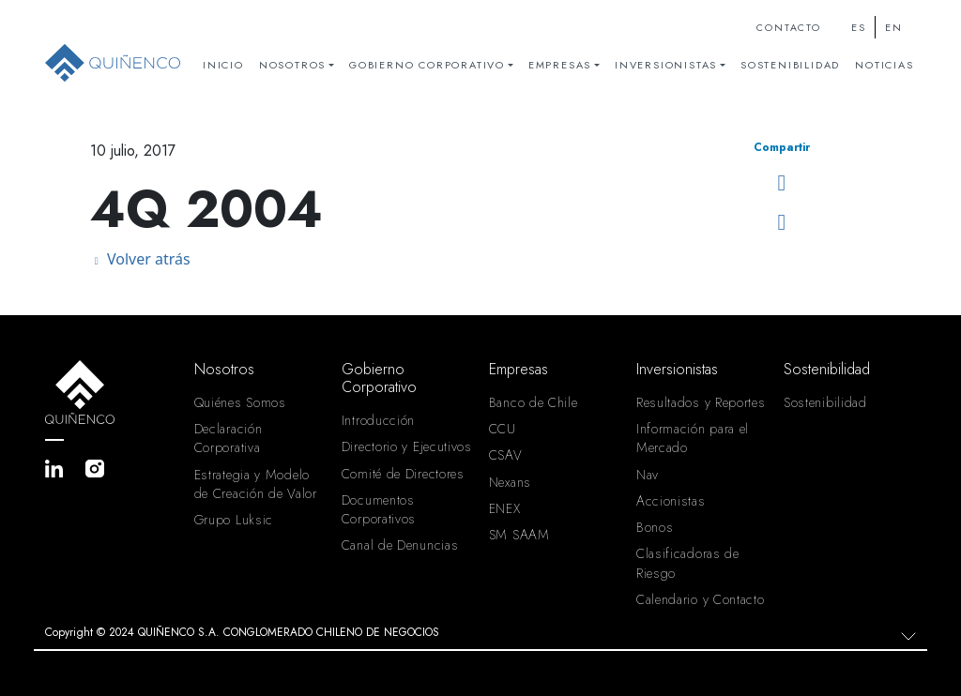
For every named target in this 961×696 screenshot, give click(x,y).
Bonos (655, 527)
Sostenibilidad (790, 64)
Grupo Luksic (233, 519)
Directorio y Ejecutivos (407, 446)
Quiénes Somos (240, 402)
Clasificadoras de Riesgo (688, 563)
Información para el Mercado (692, 438)
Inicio (223, 64)
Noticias (884, 64)
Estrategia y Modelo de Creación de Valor (255, 484)
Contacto (788, 28)
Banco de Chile (533, 402)
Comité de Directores (403, 473)
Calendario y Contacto (700, 599)
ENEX (505, 508)
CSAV (506, 455)
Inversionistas (666, 64)
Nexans (510, 482)
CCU (502, 428)
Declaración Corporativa (228, 438)
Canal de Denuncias (400, 545)
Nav (647, 474)
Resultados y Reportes (701, 402)
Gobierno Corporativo (427, 64)
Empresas (559, 64)
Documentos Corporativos (379, 509)
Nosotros (292, 64)
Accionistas (671, 501)
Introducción (378, 420)
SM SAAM (519, 534)
